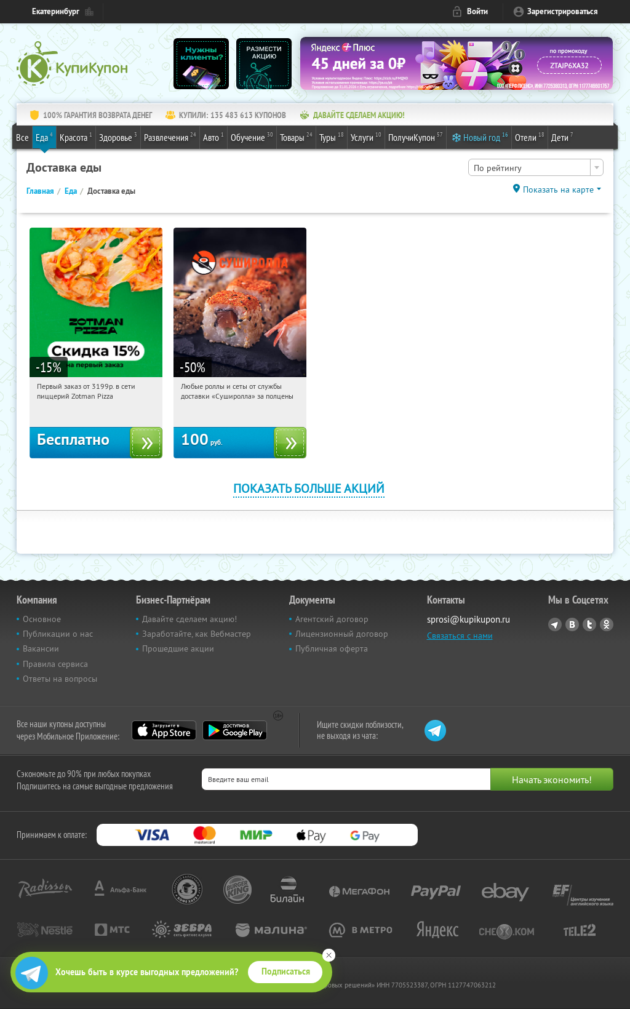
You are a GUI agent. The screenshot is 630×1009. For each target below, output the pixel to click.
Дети (562, 136)
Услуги (366, 136)
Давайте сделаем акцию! (189, 618)
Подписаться (285, 971)
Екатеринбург (55, 11)
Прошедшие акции (178, 648)
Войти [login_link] (477, 11)
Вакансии (41, 648)
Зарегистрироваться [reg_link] (562, 11)
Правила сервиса (55, 663)
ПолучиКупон (415, 136)
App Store (164, 730)
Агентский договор (332, 618)
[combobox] (536, 167)
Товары (296, 136)
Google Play (234, 730)
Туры (331, 136)
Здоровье (118, 136)
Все (22, 137)
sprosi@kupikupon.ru (468, 619)
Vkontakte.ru (572, 624)
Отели (529, 136)
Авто (213, 136)
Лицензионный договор (341, 633)
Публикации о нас (58, 633)
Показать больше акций (309, 488)
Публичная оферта (331, 648)
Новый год (485, 136)
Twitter (589, 624)
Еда (44, 136)
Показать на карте (558, 189)
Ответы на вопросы (60, 678)
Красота (76, 136)
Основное (42, 618)
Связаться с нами (460, 635)
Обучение (252, 136)
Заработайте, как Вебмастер (196, 633)
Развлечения (170, 136)
